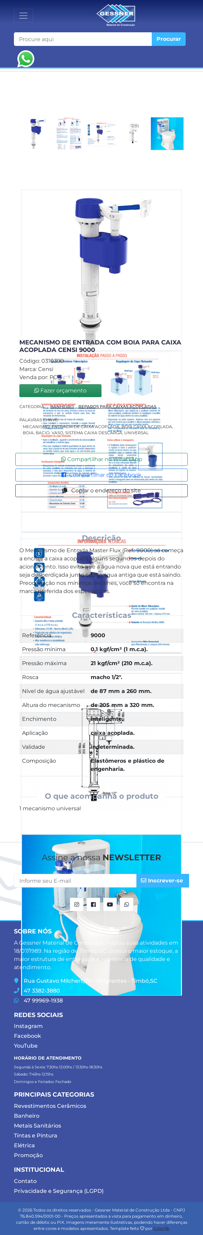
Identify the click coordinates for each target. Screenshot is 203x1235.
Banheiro (62, 406)
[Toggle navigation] (23, 15)
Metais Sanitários (37, 1125)
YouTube (26, 1046)
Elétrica (24, 1145)
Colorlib (161, 1228)
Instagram (28, 1026)
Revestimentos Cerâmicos (50, 1106)
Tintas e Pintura (35, 1135)
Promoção (28, 1155)
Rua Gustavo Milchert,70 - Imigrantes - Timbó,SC (86, 981)
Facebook (27, 1036)
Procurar (168, 39)
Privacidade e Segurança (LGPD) (59, 1191)
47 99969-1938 (38, 1000)
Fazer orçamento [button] (60, 390)
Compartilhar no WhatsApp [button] (101, 459)
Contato (25, 1181)
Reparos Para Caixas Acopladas (117, 406)
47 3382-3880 (37, 990)
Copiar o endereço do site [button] (101, 490)
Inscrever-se (162, 880)
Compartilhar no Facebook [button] (101, 475)
